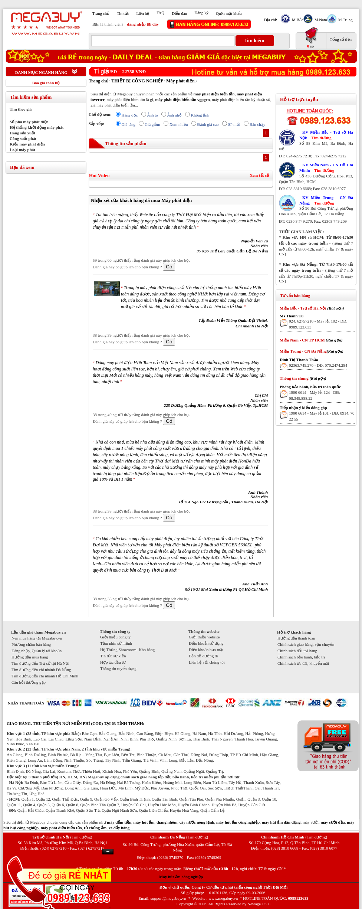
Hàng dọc (130, 115)
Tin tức (123, 13)
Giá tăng (129, 124)
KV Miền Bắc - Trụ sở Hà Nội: (326, 135)
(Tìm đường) (81, 837)
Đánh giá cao (208, 124)
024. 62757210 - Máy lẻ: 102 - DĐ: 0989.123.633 (318, 324)
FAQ (160, 12)
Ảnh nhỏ (174, 115)
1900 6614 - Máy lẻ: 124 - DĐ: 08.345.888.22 (314, 395)
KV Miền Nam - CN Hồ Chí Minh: (326, 168)
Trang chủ (100, 13)
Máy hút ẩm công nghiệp (181, 876)
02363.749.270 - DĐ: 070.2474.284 (318, 365)
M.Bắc (296, 19)
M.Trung (344, 19)
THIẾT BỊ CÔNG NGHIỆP (137, 81)
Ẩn (107, 851)
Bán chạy (257, 124)
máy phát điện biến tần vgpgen (182, 99)
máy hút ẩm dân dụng (281, 822)
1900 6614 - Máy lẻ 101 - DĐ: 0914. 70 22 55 (322, 416)
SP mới (234, 124)
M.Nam (320, 19)
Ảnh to (152, 115)
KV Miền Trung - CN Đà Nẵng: (326, 200)
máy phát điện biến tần (213, 94)
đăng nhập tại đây (143, 24)
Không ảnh (200, 115)
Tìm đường (321, 137)
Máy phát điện (180, 81)
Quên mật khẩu (228, 13)
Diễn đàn (179, 13)
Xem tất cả (259, 175)
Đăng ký (201, 12)
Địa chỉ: (270, 19)
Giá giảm (152, 124)
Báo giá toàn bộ (46, 83)
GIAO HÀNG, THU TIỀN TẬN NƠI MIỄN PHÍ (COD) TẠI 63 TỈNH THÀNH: (75, 723)
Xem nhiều (179, 124)
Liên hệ (142, 13)
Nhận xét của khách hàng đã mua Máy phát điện (141, 200)
